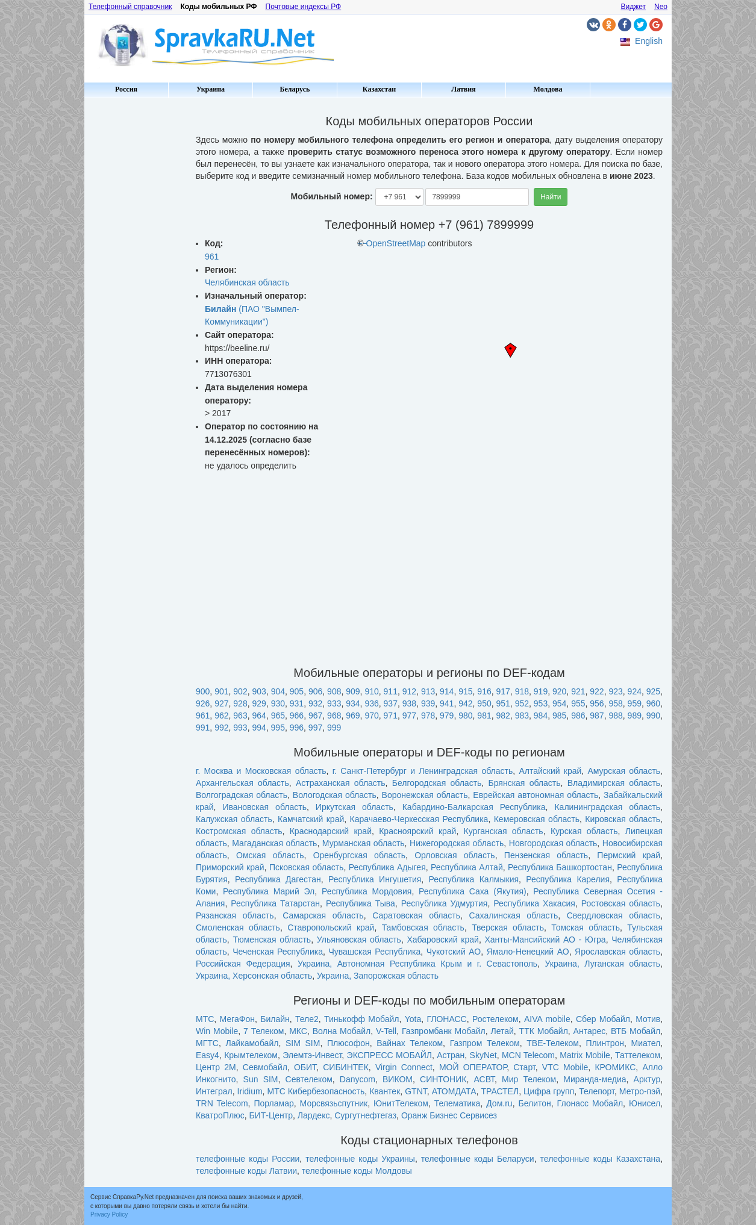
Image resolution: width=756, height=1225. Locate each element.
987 (597, 715)
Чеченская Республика (278, 951)
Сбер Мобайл (603, 1019)
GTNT (416, 1091)
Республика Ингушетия (374, 879)
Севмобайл (265, 1067)
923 (615, 691)
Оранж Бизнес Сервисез (449, 1115)
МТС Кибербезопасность (316, 1091)
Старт (524, 1067)
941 (447, 703)
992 (221, 727)
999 (334, 727)
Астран (450, 1055)
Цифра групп (548, 1091)
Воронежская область (425, 795)
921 (578, 691)
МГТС (207, 1043)
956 (597, 703)
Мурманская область (363, 843)
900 (203, 691)
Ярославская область (617, 951)
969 (353, 715)
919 (541, 691)
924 (635, 691)
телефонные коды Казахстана (600, 1159)
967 (315, 715)
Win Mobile (217, 1031)
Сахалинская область (513, 915)
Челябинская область (247, 282)
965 (278, 715)
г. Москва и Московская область (261, 771)
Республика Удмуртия (444, 903)
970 (371, 715)
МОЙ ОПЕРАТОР (473, 1067)
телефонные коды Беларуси (477, 1159)
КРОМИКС (615, 1067)
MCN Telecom (528, 1055)
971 (391, 715)
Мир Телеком (529, 1079)
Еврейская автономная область (535, 795)
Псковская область (306, 867)
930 (278, 703)
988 (615, 715)
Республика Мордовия (366, 891)
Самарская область (323, 915)
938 (409, 703)
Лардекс (314, 1115)
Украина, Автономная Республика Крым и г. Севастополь (417, 963)
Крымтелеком (251, 1055)
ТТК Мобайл (543, 1031)
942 (465, 703)
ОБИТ (305, 1067)
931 (297, 703)
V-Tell (386, 1031)
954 (559, 703)
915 (465, 691)
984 (541, 715)
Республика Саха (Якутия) (472, 891)
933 (334, 703)
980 (465, 715)
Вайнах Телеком (409, 1043)
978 (428, 715)
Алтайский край (550, 771)
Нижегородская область (457, 843)
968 (334, 715)
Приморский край (230, 867)
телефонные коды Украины (360, 1159)
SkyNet (483, 1055)
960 (653, 703)
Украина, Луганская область (603, 963)
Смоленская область (238, 927)
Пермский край (628, 855)
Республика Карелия (568, 879)
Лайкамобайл (251, 1043)
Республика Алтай (467, 867)
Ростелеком (495, 1019)
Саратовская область (416, 915)
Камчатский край (311, 819)
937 (391, 703)
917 (503, 691)
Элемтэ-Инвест (312, 1055)
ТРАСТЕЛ (500, 1091)
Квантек (384, 1091)
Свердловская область (613, 915)
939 (428, 703)
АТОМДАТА (454, 1091)
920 (559, 691)
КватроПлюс (220, 1115)
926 (203, 703)
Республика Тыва (360, 903)
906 (315, 691)
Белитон (534, 1103)
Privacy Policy (109, 1214)
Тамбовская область (423, 927)
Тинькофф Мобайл (361, 1019)
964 (259, 715)
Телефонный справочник (130, 6)
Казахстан (379, 89)
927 (221, 703)
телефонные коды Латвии (246, 1171)
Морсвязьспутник (334, 1103)
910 (371, 691)
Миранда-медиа (594, 1079)
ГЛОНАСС (446, 1019)
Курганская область (503, 831)
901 (221, 691)
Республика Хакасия (534, 903)
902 (240, 691)
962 (221, 715)
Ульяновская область (359, 939)
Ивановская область (264, 807)
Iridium (250, 1091)
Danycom (357, 1079)
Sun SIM (260, 1079)
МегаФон (237, 1019)
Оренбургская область (359, 855)
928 (240, 703)
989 (635, 715)
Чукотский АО (453, 951)
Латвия (463, 89)
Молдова (548, 89)
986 (578, 715)
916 (484, 691)
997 (315, 727)
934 (353, 703)
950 (484, 703)
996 (297, 727)
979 (447, 715)
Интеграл (214, 1091)
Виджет (633, 6)
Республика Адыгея (387, 867)
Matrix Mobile (585, 1055)
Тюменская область (272, 939)
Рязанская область (235, 915)
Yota (413, 1019)
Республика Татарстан (275, 903)
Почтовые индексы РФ (304, 6)
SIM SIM (303, 1043)
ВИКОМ (398, 1079)
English (649, 41)
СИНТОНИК (443, 1079)
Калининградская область (607, 807)
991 (203, 727)
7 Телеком (263, 1031)
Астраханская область (341, 783)
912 (409, 691)
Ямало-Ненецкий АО (528, 951)
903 (259, 691)
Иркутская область (354, 807)
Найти (550, 197)
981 (484, 715)
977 (409, 715)
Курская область (584, 831)
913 (428, 691)
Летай (501, 1031)
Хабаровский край (442, 939)
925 (653, 691)
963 (240, 715)
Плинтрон (605, 1043)
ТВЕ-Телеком (552, 1043)
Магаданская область (274, 843)
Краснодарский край (331, 831)
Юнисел (644, 1103)
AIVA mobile (547, 1019)
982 (503, 715)
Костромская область (239, 831)
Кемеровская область (536, 819)
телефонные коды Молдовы (357, 1171)
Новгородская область (553, 843)
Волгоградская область (241, 795)
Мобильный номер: (332, 196)
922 (597, 691)
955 (578, 703)
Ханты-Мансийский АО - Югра (544, 939)
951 (503, 703)
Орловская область (454, 855)
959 (635, 703)
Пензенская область (546, 855)
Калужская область (234, 819)
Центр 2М (216, 1067)
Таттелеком (637, 1055)
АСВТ (484, 1079)
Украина (210, 89)
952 (522, 703)
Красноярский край (417, 831)
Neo (660, 6)
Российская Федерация (243, 963)
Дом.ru (499, 1103)
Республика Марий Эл (268, 891)
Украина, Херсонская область (254, 975)
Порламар (273, 1103)
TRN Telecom (222, 1103)
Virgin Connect (404, 1067)
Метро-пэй (639, 1091)
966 (297, 715)
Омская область (270, 855)
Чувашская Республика (374, 951)
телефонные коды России (247, 1159)
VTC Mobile (565, 1067)
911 (391, 691)
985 (559, 715)
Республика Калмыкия (474, 879)
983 (522, 715)
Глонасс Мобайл (590, 1103)
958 (615, 703)
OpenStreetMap (396, 243)
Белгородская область (437, 783)
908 (334, 691)
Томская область (585, 927)
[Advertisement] (135, 283)
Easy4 (207, 1055)
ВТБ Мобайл (635, 1031)
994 (259, 727)
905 (297, 691)
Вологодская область (334, 795)
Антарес (589, 1031)
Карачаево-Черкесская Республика (419, 819)
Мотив (648, 1019)
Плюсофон (348, 1043)
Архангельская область (242, 783)
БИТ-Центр (271, 1115)
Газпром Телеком (485, 1043)
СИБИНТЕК (346, 1067)
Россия (126, 89)
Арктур (647, 1079)
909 (353, 691)
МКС (298, 1031)
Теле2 (307, 1019)
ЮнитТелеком (400, 1103)
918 (522, 691)
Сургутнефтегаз (365, 1115)
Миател (646, 1043)
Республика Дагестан (278, 879)
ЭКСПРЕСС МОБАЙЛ (389, 1055)
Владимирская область (613, 783)
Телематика (457, 1103)
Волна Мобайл (341, 1031)
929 (259, 703)
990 (653, 715)
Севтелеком (309, 1079)
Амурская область (623, 771)
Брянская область (525, 783)
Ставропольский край (330, 927)
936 (371, 703)
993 (240, 727)
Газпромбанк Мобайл (444, 1031)
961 (212, 256)
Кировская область (622, 819)
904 (278, 691)
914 (447, 691)
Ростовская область (620, 903)
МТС (205, 1019)
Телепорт (596, 1091)
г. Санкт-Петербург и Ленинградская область (423, 771)
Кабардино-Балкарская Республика (474, 807)
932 (315, 703)
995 (278, 727)
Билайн (275, 1019)
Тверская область (508, 927)
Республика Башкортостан (560, 867)
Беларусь (295, 89)
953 (541, 703)
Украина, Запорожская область (378, 975)
